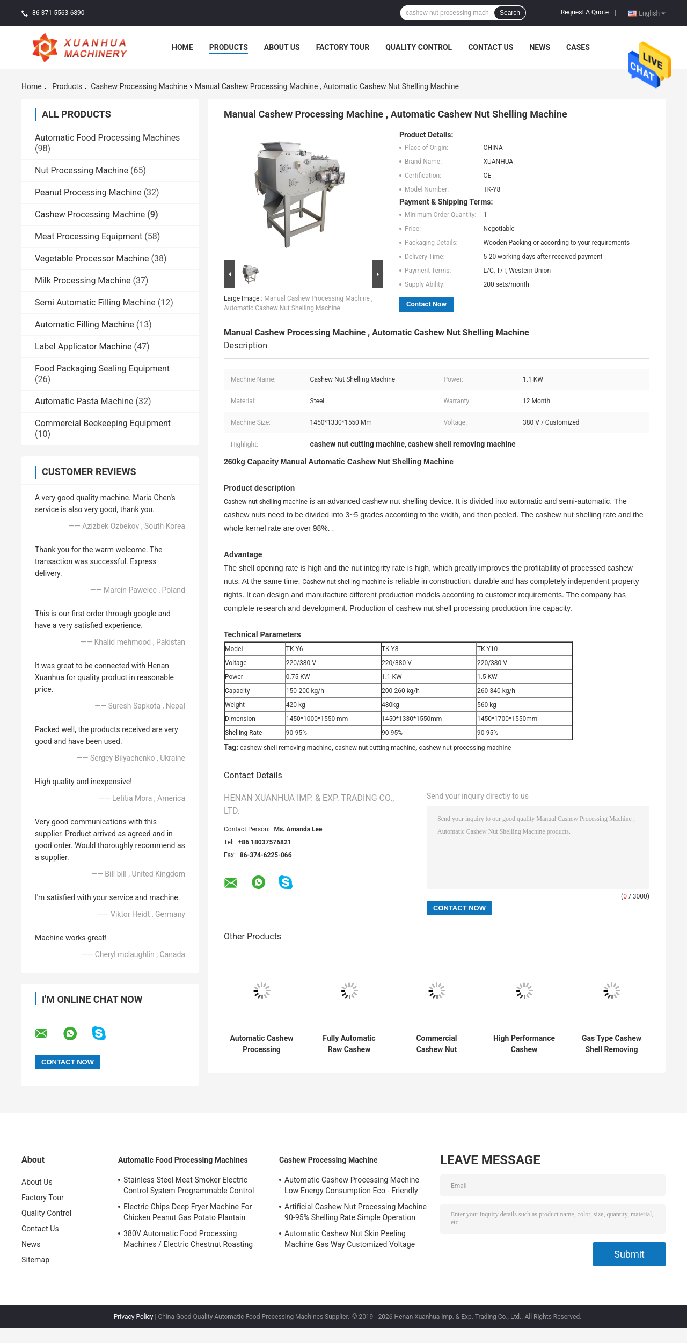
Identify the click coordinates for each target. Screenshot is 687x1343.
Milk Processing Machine (82, 280)
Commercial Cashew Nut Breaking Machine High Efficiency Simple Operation (436, 1044)
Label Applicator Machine (83, 346)
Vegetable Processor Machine (92, 258)
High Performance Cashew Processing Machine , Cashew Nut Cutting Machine (524, 1044)
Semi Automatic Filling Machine (95, 302)
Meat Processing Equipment (88, 236)
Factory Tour (343, 47)
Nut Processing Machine (81, 170)
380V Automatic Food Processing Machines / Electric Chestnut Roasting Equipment (188, 1240)
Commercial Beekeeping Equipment (103, 423)
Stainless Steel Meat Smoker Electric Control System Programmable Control (188, 1185)
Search (510, 13)
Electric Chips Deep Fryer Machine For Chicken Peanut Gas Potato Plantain (187, 1212)
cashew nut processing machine (465, 747)
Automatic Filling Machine (84, 324)
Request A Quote (585, 12)
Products (228, 47)
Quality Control (418, 47)
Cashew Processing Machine (139, 86)
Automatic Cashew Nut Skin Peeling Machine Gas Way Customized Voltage (349, 1239)
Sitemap (35, 1260)
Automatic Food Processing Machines (107, 138)
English (652, 13)
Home (182, 47)
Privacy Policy (134, 1316)
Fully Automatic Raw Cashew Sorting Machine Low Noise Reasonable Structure (349, 1044)
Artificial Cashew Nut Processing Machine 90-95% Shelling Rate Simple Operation (355, 1212)
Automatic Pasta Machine (84, 401)
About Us (282, 47)
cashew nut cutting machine (375, 747)
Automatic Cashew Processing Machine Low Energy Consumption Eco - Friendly (262, 1044)
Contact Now (426, 304)
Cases (578, 47)
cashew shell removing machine (285, 747)
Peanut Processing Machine (88, 192)
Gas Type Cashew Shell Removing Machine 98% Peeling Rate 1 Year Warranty (611, 1044)
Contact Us (490, 47)
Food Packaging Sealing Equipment (102, 368)
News (539, 47)
